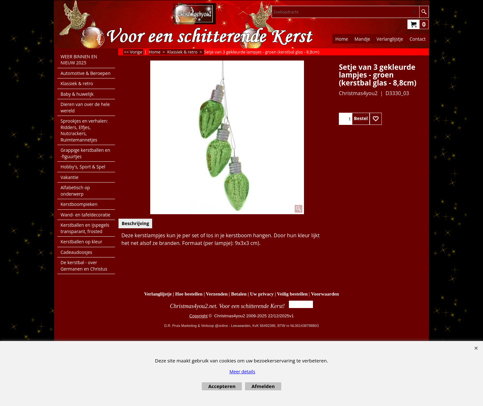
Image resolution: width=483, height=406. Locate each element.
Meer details (242, 372)
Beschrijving (135, 223)
